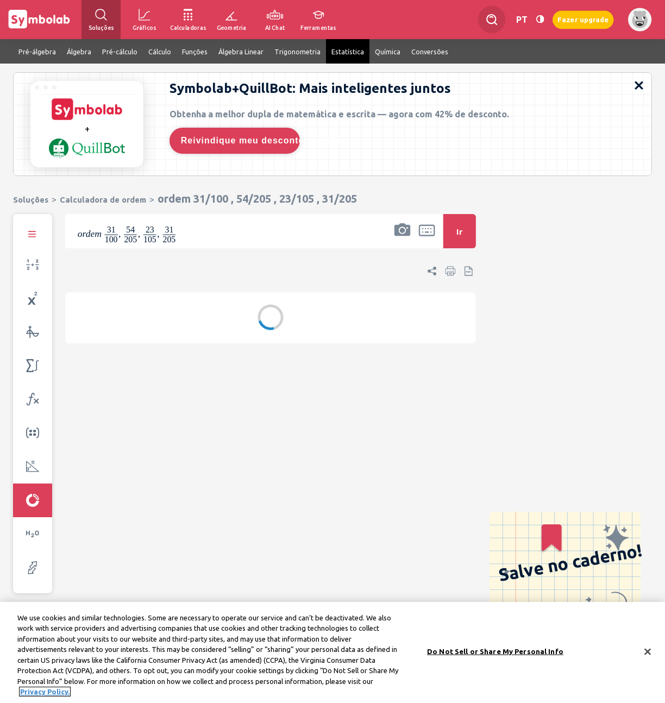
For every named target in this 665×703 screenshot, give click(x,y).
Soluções (30, 199)
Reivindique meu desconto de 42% (240, 140)
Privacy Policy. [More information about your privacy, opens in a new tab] (45, 696)
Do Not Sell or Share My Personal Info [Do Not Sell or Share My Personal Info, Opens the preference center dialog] (495, 655)
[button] (402, 238)
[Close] (648, 656)
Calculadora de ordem (103, 199)
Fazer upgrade (583, 19)
